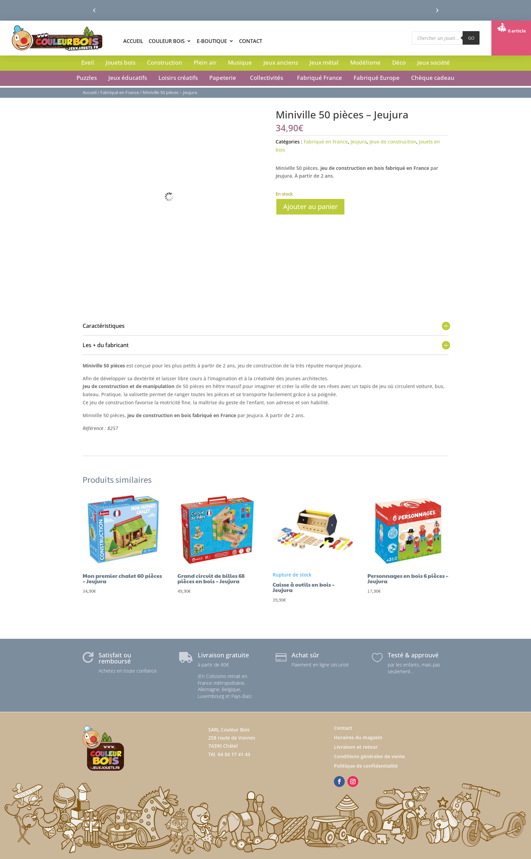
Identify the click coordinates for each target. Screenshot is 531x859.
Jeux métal (324, 62)
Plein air (205, 62)
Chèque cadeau (432, 78)
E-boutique (212, 41)
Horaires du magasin (358, 737)
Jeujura (359, 141)
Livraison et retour (356, 747)
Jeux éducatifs (127, 78)
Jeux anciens (280, 62)
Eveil (87, 62)
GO (471, 38)
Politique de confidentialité (366, 766)
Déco (399, 62)
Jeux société (433, 62)
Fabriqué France (319, 78)
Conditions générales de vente (369, 756)
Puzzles (87, 78)
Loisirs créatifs (178, 78)
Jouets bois (120, 62)
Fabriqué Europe (377, 78)
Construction (164, 62)
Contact (250, 41)
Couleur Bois (167, 41)
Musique (240, 62)
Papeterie (222, 78)
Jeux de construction (392, 141)
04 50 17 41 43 (234, 754)
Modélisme (365, 62)
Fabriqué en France (119, 92)
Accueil (133, 41)
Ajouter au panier (310, 206)
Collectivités (266, 78)
